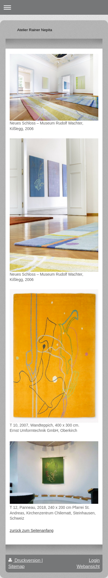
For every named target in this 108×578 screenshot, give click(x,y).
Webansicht (88, 566)
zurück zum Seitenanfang (31, 530)
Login (94, 560)
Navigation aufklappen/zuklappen (54, 7)
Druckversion (25, 560)
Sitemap (16, 566)
